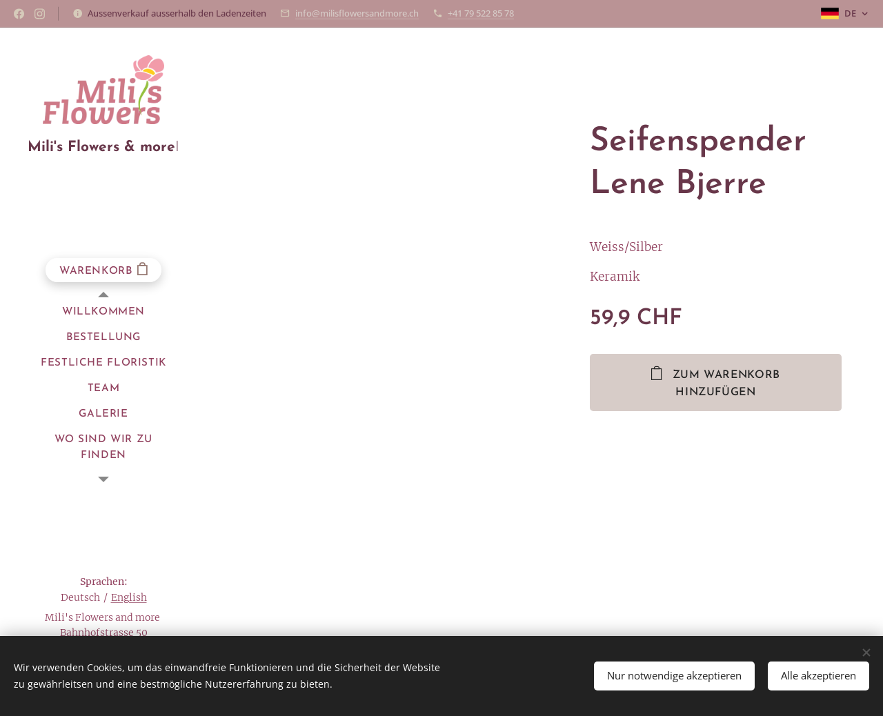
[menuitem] (103, 312)
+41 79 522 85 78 (481, 13)
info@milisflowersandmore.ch (357, 13)
